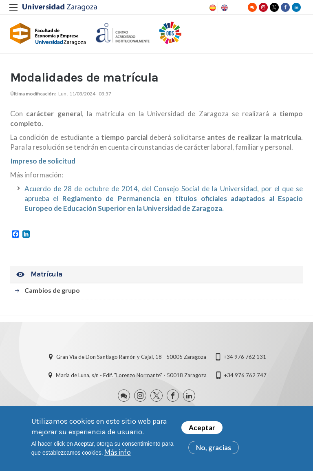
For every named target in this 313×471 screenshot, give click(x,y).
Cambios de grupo (52, 290)
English (223, 8)
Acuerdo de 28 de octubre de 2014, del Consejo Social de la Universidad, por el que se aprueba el (163, 198)
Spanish (212, 8)
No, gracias (213, 448)
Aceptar (202, 428)
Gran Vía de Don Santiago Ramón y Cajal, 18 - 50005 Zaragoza (131, 357)
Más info (117, 452)
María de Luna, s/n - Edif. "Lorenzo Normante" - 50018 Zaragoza (131, 375)
